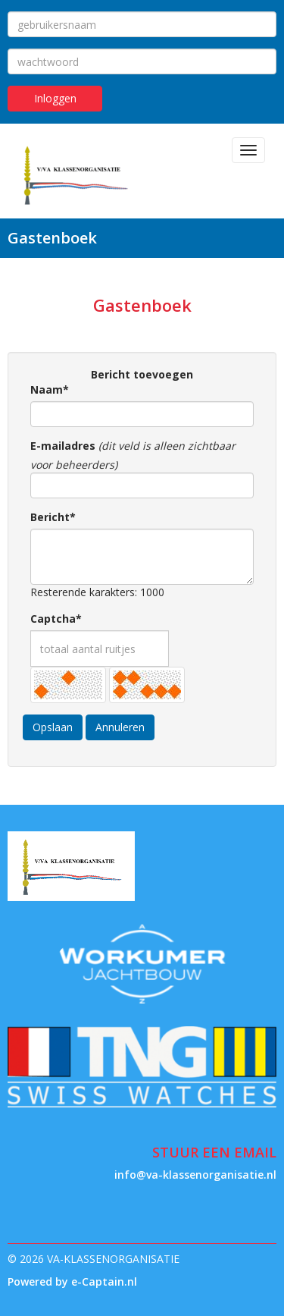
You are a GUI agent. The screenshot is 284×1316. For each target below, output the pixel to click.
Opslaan (53, 727)
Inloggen (55, 98)
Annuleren (120, 727)
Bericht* (53, 517)
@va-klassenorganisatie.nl (195, 1174)
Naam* (49, 389)
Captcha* (56, 618)
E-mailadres (62, 445)
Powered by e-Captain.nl (72, 1281)
